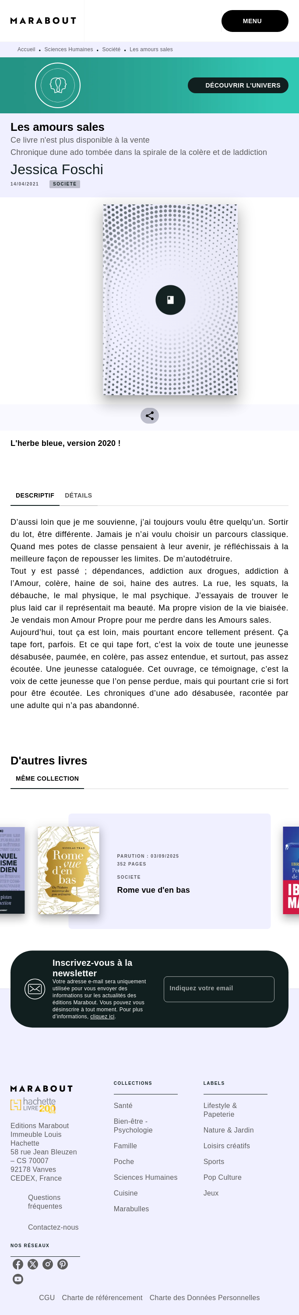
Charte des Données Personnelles (205, 1297)
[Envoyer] (263, 988)
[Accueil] (47, 21)
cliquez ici (102, 1016)
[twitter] (32, 1264)
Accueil (26, 49)
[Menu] (255, 21)
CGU (47, 1297)
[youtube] (18, 1279)
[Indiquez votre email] (208, 989)
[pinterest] (62, 1264)
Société (111, 49)
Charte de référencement (102, 1297)
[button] (238, 85)
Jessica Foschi (57, 169)
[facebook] (18, 1264)
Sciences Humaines (69, 49)
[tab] (35, 495)
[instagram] (47, 1264)
